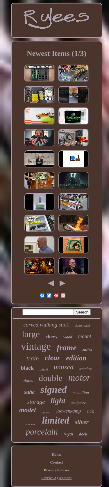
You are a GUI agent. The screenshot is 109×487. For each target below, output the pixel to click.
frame (66, 347)
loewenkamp (68, 411)
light (58, 400)
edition (76, 358)
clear (52, 357)
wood (67, 337)
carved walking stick (46, 325)
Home (56, 454)
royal (68, 433)
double (50, 378)
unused (64, 367)
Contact (56, 462)
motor (79, 377)
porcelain (42, 431)
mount (84, 336)
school (44, 369)
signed (53, 389)
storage (36, 402)
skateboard (82, 326)
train (32, 358)
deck (83, 434)
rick (90, 411)
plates (28, 380)
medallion (81, 393)
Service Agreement (56, 478)
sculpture (78, 403)
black (27, 368)
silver (82, 422)
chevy (52, 336)
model (27, 410)
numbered (30, 424)
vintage (36, 346)
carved (46, 412)
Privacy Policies (56, 470)
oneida (87, 350)
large (31, 334)
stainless (85, 368)
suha (29, 392)
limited (55, 420)
